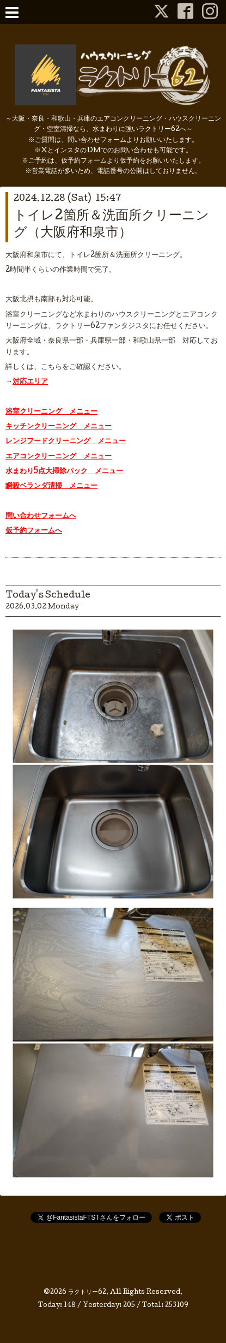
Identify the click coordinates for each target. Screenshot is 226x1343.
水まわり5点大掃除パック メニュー (64, 471)
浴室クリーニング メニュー (51, 412)
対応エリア (30, 382)
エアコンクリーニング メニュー (58, 457)
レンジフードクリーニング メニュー (65, 441)
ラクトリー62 (87, 1293)
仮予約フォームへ (33, 531)
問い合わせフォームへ (40, 516)
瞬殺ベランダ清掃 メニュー (51, 486)
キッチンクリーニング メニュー (58, 427)
